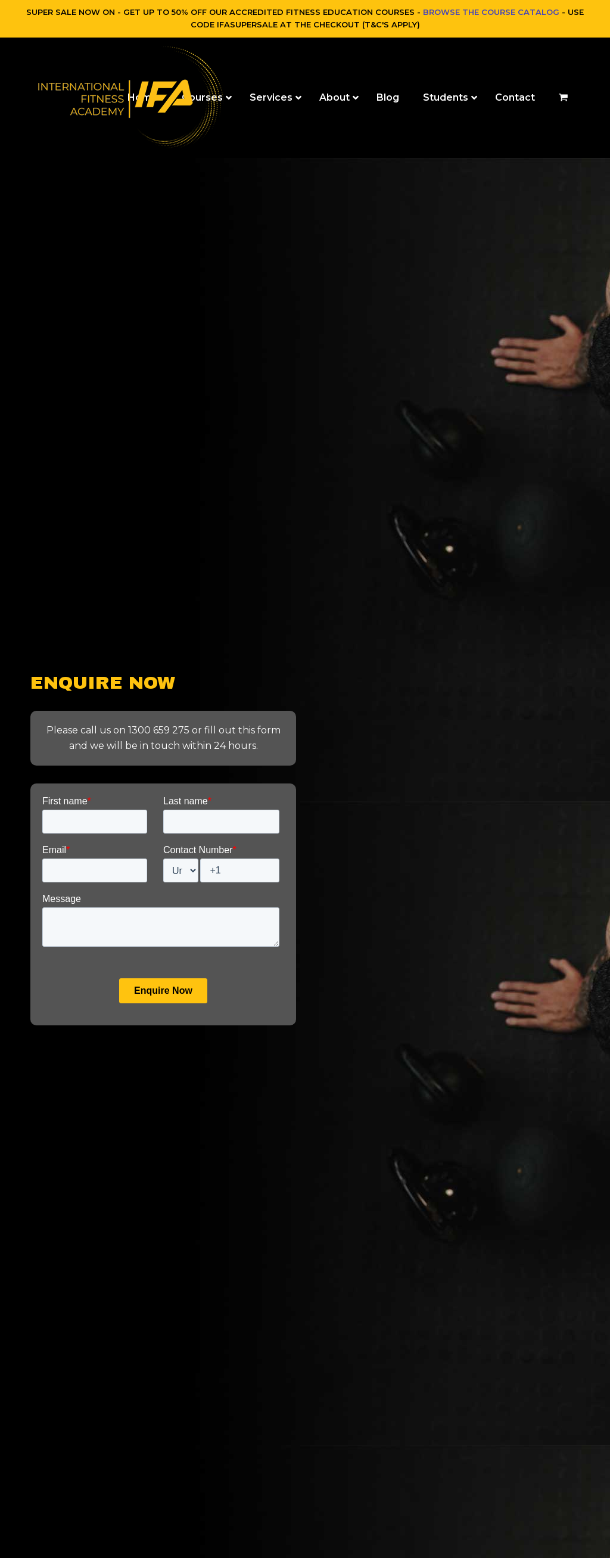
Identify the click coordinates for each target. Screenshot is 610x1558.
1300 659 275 (158, 730)
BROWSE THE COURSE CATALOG (491, 12)
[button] (563, 98)
